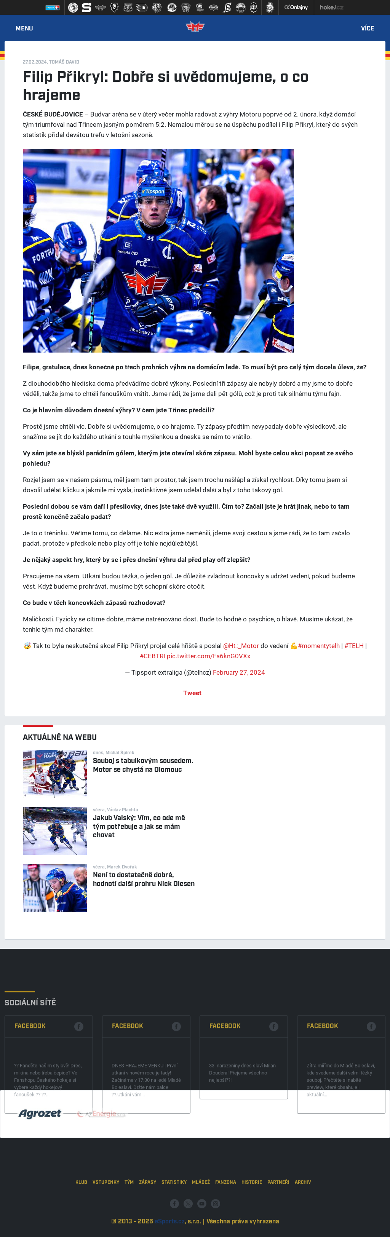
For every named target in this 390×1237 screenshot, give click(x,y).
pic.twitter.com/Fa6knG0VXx (208, 655)
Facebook (30, 1063)
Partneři (278, 1206)
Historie (251, 1206)
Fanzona (225, 1206)
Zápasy (147, 1206)
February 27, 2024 (239, 672)
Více (367, 29)
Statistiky (174, 1206)
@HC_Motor (241, 645)
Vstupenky (106, 1206)
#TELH (354, 645)
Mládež (201, 1206)
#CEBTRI (152, 655)
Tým (129, 1206)
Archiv (303, 1206)
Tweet (192, 692)
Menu (24, 29)
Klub (81, 1206)
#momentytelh (319, 645)
